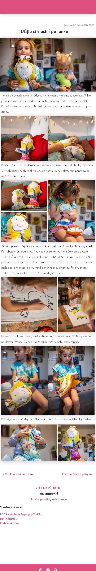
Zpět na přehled (48, 488)
